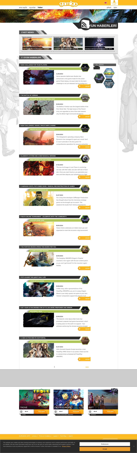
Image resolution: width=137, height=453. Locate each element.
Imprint (71, 436)
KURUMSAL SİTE (24, 436)
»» (87, 366)
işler (115, 7)
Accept (105, 450)
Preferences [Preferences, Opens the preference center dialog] (104, 445)
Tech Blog (63, 436)
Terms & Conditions (45, 436)
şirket (109, 7)
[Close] (134, 447)
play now (41, 411)
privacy (34, 436)
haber (40, 7)
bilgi (26, 411)
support (55, 436)
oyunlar (32, 7)
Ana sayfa (23, 7)
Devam (87, 86)
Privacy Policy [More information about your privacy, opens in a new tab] (66, 447)
